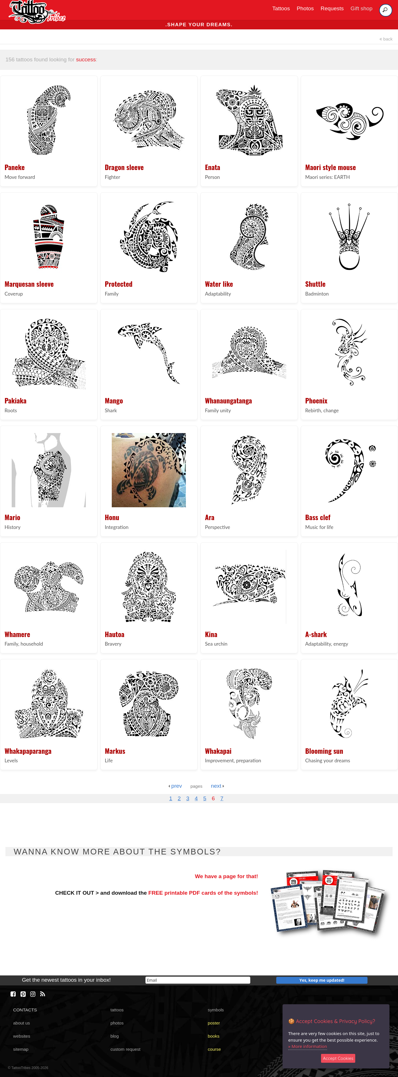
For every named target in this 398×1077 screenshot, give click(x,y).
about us (21, 1023)
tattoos (116, 1009)
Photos (305, 8)
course (214, 1049)
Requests (332, 8)
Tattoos (281, 8)
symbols (216, 1009)
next (217, 786)
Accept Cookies (338, 1058)
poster (214, 1023)
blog (114, 1036)
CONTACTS (25, 1009)
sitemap (21, 1049)
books (214, 1036)
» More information (307, 1046)
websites (21, 1036)
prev (175, 786)
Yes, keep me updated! (321, 980)
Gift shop (362, 8)
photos (116, 1023)
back (386, 39)
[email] (197, 980)
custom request (125, 1049)
